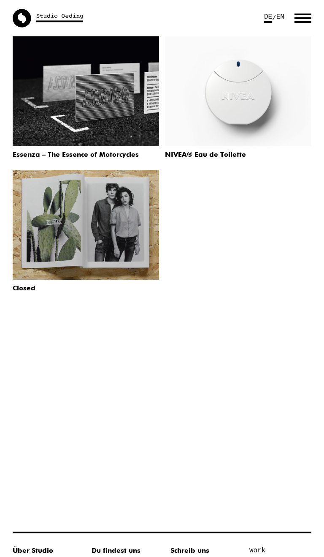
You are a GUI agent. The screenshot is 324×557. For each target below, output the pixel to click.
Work (257, 550)
